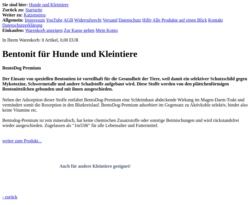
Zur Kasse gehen (79, 30)
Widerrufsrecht (88, 20)
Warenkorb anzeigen (44, 30)
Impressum (35, 20)
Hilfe (147, 20)
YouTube (54, 20)
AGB (68, 20)
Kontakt (215, 20)
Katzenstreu (34, 15)
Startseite (33, 9)
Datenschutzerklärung (22, 25)
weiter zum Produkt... (22, 140)
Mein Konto (107, 30)
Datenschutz (130, 20)
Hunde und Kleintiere (49, 4)
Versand (110, 20)
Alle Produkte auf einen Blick (180, 20)
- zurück (9, 196)
